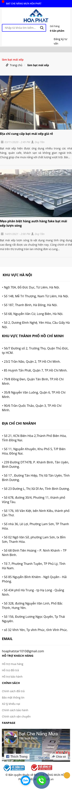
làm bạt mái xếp (38, 65)
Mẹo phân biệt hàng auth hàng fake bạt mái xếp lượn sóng (33, 223)
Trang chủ (16, 65)
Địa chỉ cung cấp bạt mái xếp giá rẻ (26, 134)
